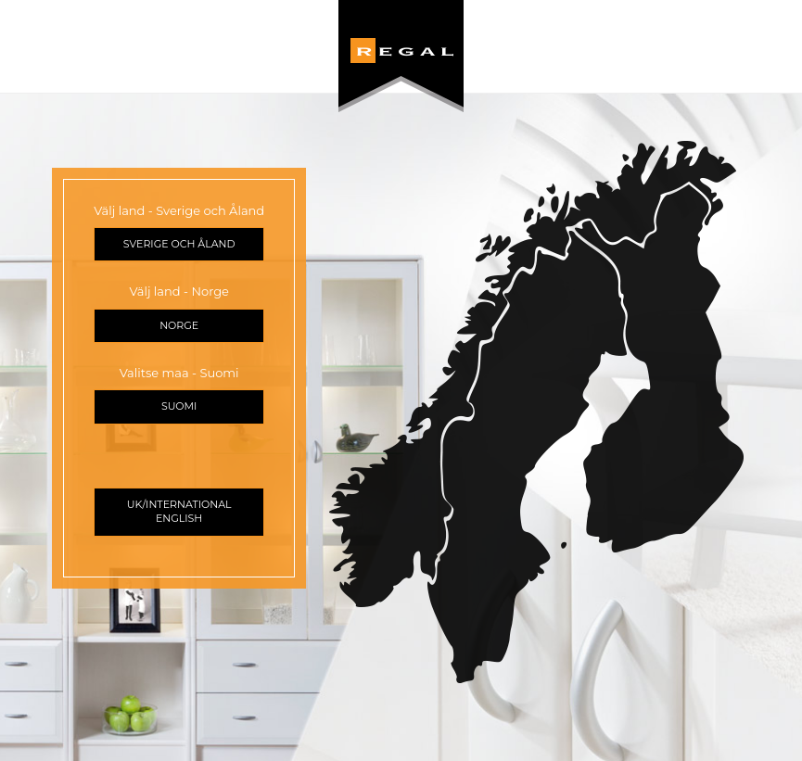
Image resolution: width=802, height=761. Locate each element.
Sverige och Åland (179, 243)
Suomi (179, 406)
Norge (178, 325)
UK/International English (179, 511)
